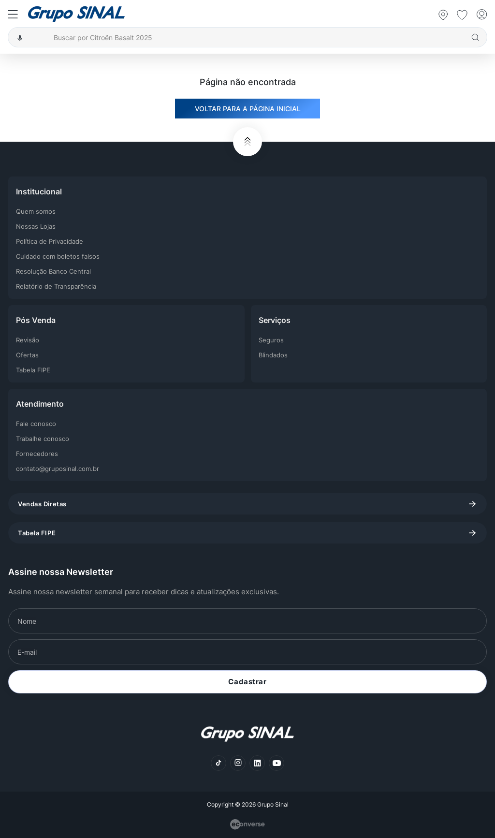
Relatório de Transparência (56, 286)
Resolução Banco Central (53, 271)
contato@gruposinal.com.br (57, 468)
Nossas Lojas (36, 226)
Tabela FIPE (33, 370)
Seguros (271, 340)
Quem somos (36, 211)
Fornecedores (37, 453)
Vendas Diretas (247, 504)
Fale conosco (36, 423)
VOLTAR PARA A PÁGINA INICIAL (248, 108)
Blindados (273, 355)
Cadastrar (247, 681)
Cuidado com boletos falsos (58, 256)
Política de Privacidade (49, 241)
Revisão (27, 340)
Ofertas (27, 355)
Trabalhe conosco (42, 438)
